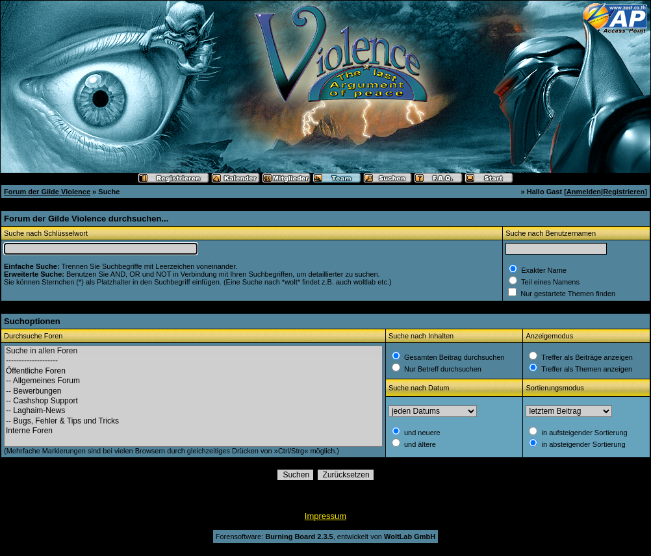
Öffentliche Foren (193, 371)
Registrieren (624, 192)
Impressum (325, 516)
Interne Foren (193, 431)
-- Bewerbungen (193, 391)
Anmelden (584, 192)
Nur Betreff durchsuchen (441, 369)
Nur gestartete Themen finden (566, 293)
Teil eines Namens (549, 282)
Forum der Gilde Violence (47, 192)
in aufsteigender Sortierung (583, 432)
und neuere (421, 432)
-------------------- (193, 361)
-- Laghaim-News (193, 411)
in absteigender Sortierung (582, 444)
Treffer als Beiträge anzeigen (586, 357)
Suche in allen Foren (193, 351)
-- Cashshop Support (193, 401)
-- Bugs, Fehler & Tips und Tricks (193, 421)
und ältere (419, 444)
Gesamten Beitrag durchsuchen (453, 357)
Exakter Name (543, 270)
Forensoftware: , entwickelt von (325, 536)
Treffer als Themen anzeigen (585, 369)
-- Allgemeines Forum (193, 381)
